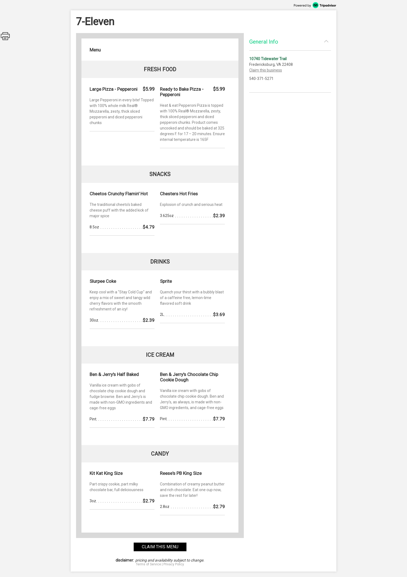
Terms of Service (148, 564)
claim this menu (160, 546)
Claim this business (265, 70)
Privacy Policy (173, 564)
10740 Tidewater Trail (268, 59)
